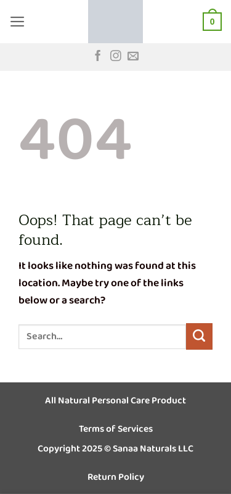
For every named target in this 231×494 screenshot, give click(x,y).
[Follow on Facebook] (97, 57)
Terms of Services (116, 429)
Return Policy (115, 477)
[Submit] (199, 336)
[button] (17, 22)
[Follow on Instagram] (115, 57)
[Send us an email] (133, 57)
